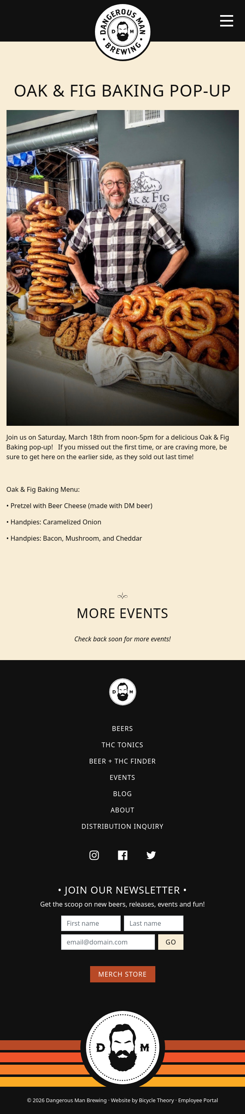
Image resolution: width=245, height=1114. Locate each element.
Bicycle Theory (156, 1100)
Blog (122, 793)
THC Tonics (122, 744)
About (122, 810)
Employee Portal (198, 1100)
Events (122, 777)
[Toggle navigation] (226, 21)
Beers (122, 728)
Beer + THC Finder (122, 761)
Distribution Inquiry (123, 826)
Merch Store (122, 974)
